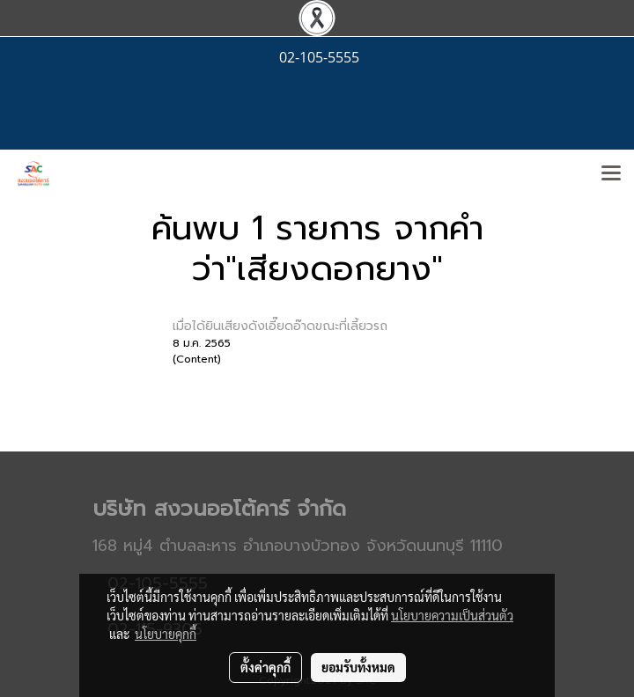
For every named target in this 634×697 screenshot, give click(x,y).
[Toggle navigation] (611, 174)
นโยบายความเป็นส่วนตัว (452, 615)
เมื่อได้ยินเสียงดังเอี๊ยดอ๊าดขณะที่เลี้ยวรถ (280, 326)
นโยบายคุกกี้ (165, 634)
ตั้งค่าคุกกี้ (265, 667)
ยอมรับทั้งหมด (358, 667)
